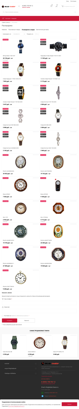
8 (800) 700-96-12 (27, 6)
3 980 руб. (20, 128)
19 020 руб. (58, 267)
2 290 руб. (6, 354)
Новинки (4, 29)
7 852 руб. (20, 82)
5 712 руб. (58, 220)
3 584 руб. (58, 128)
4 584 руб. (58, 105)
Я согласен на (16, 315)
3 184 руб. (20, 151)
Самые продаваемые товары (39, 330)
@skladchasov (52, 395)
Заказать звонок (26, 7)
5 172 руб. (58, 82)
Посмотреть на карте (46, 376)
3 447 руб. (20, 105)
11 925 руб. (58, 59)
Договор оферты (45, 378)
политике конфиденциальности (16, 406)
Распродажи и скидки (28, 29)
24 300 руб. (58, 244)
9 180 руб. (58, 197)
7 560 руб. (20, 197)
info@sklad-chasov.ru (51, 387)
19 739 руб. (20, 244)
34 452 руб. (20, 174)
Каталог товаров (9, 18)
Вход (67, 1)
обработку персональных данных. (19, 315)
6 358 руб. (39, 355)
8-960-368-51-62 (53, 392)
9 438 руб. (20, 290)
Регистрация (73, 1)
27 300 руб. (20, 267)
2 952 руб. (20, 220)
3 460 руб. (56, 354)
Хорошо (69, 404)
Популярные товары (14, 29)
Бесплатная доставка (42, 29)
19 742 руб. (58, 174)
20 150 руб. (20, 59)
